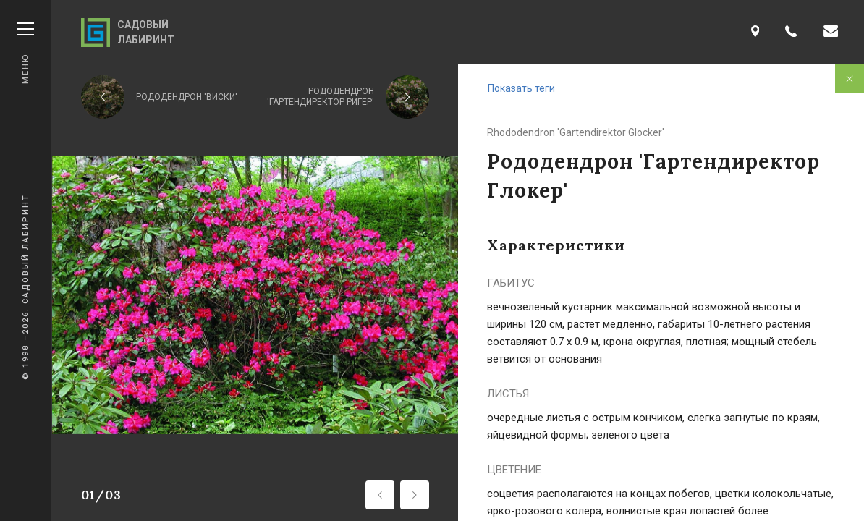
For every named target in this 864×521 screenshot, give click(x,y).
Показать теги (521, 88)
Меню (25, 53)
